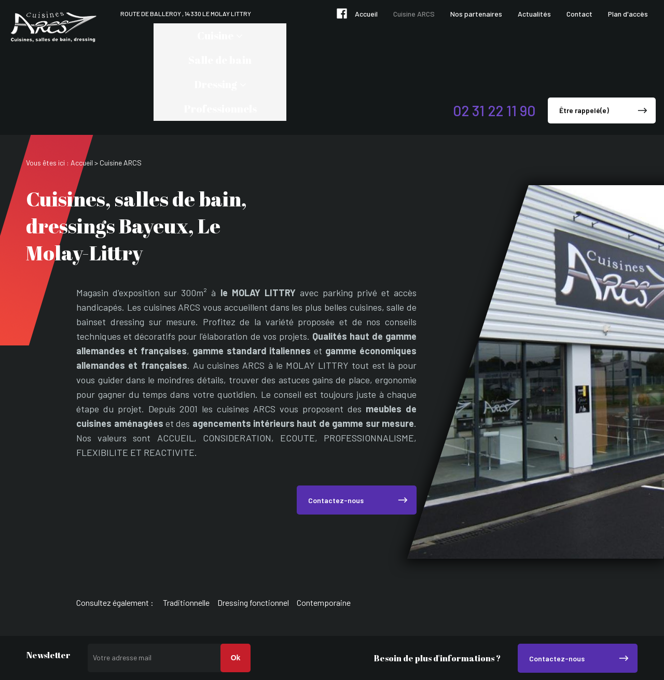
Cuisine (160, 36)
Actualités (534, 13)
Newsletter (48, 582)
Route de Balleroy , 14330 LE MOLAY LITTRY (185, 13)
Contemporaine (324, 529)
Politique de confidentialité (586, 651)
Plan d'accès (628, 13)
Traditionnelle (186, 529)
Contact (579, 13)
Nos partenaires (476, 13)
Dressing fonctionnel (253, 529)
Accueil (366, 13)
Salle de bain (234, 36)
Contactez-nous (336, 427)
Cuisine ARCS (414, 13)
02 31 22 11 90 (494, 37)
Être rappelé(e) (584, 37)
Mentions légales (603, 641)
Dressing (303, 36)
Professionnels (386, 36)
